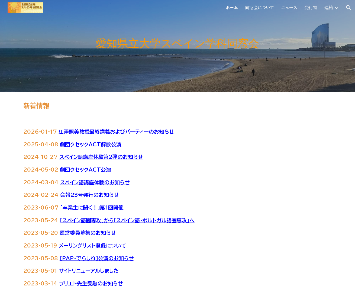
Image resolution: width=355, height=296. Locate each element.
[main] (177, 46)
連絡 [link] (328, 7)
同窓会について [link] (259, 7)
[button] (348, 7)
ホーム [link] (231, 7)
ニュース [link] (289, 7)
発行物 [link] (310, 7)
